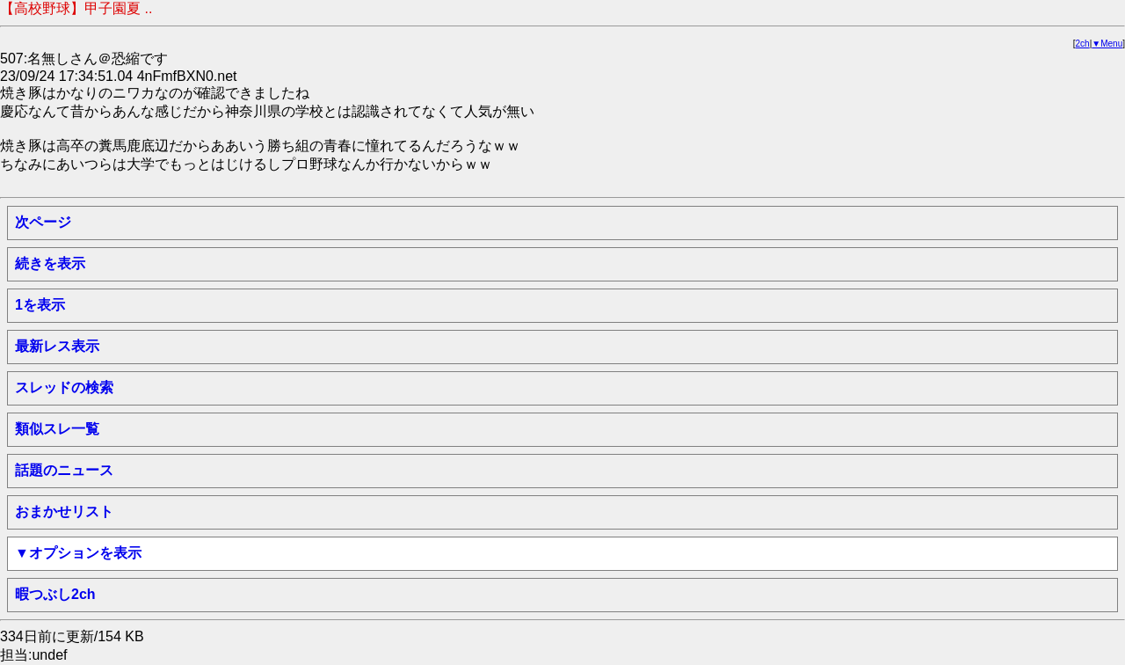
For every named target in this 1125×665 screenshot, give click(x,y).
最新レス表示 (57, 346)
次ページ (43, 222)
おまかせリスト (64, 511)
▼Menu (1107, 43)
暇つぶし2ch (55, 594)
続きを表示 (50, 263)
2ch (1083, 43)
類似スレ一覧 (57, 428)
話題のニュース (64, 470)
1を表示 (40, 304)
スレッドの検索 (64, 387)
